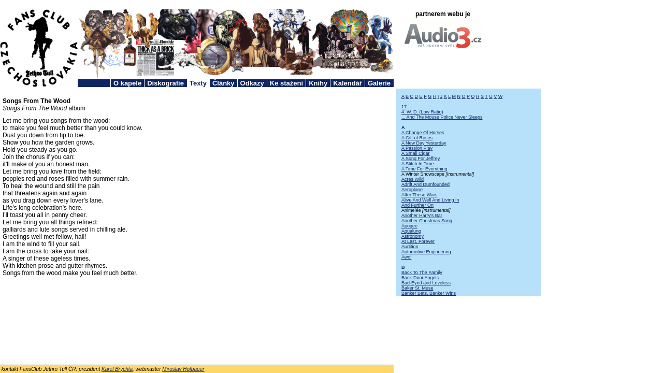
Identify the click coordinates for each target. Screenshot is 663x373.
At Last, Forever (418, 241)
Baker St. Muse (417, 288)
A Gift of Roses (417, 137)
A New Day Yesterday (423, 143)
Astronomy (412, 236)
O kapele (127, 83)
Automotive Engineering (426, 251)
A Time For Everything (424, 168)
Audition (410, 246)
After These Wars (419, 194)
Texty (198, 83)
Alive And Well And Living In (430, 200)
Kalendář (347, 83)
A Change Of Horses (422, 132)
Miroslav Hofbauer (183, 369)
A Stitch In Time (417, 163)
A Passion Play (417, 148)
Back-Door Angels (420, 277)
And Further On (417, 205)
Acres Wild (412, 179)
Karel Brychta (117, 369)
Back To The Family (421, 272)
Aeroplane (412, 189)
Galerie (379, 83)
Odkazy (252, 83)
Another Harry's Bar (421, 215)
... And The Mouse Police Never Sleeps (441, 117)
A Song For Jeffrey (420, 158)
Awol (406, 257)
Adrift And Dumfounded (425, 184)
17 (404, 106)
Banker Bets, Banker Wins (428, 293)
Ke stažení (286, 83)
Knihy (318, 83)
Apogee (409, 225)
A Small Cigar (415, 153)
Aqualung (411, 231)
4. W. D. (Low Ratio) (422, 111)
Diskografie (165, 83)
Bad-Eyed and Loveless (426, 282)
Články (223, 83)
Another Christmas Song (426, 220)
